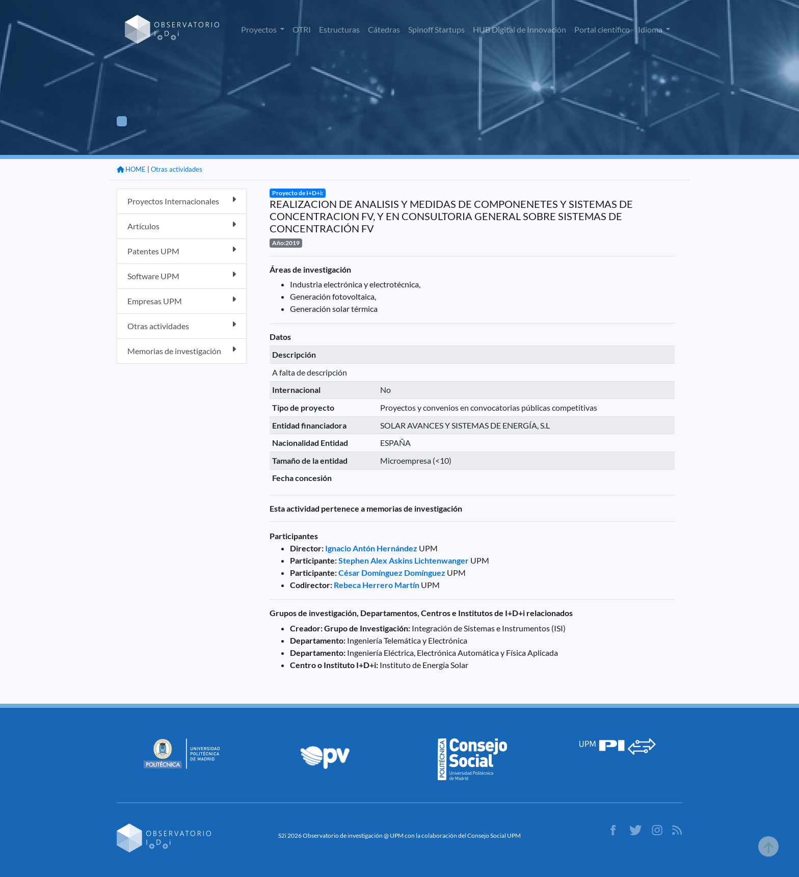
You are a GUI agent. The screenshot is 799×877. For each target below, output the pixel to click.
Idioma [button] (651, 29)
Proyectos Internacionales (181, 200)
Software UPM (181, 275)
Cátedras (384, 29)
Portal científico (602, 29)
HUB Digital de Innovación (519, 29)
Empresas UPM (181, 300)
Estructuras (339, 29)
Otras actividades (176, 169)
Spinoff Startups (436, 29)
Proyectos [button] (259, 29)
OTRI (301, 29)
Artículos (181, 225)
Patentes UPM (181, 250)
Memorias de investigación (181, 350)
